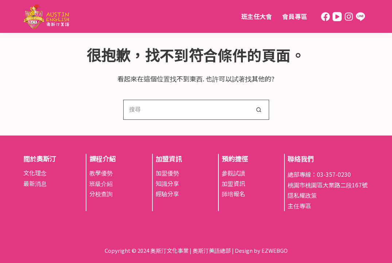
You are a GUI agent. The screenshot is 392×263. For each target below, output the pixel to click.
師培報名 (233, 193)
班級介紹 (101, 183)
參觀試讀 (233, 172)
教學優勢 (101, 172)
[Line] (360, 16)
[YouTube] (337, 16)
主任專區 (299, 205)
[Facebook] (325, 16)
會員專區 (294, 16)
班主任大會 (256, 16)
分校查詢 (101, 193)
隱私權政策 (302, 195)
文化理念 (35, 172)
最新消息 (35, 183)
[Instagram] (348, 16)
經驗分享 (167, 193)
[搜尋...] (186, 110)
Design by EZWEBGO (261, 250)
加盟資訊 (233, 183)
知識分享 (167, 183)
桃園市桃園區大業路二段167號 (328, 184)
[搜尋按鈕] (259, 110)
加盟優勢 (167, 172)
